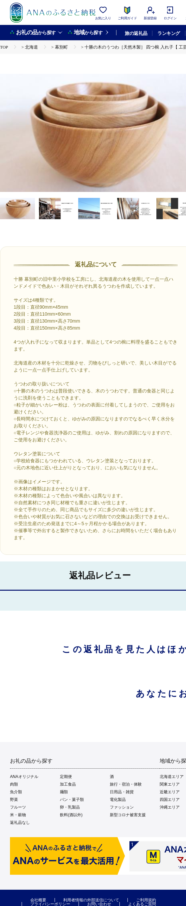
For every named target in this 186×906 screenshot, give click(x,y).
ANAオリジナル (24, 776)
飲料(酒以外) (71, 815)
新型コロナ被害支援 (128, 815)
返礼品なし (20, 822)
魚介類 (16, 792)
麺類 (64, 792)
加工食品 (68, 784)
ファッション (122, 807)
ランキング (168, 33)
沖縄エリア (170, 807)
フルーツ (18, 807)
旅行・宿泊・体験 (126, 784)
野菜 (14, 799)
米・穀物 (18, 815)
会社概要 (38, 900)
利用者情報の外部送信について (91, 900)
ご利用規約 (146, 900)
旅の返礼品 (136, 33)
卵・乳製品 (70, 807)
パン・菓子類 (72, 799)
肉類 (14, 784)
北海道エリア (172, 776)
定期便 (66, 776)
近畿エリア (170, 792)
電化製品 (118, 799)
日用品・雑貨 (122, 792)
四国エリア (170, 799)
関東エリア (170, 784)
